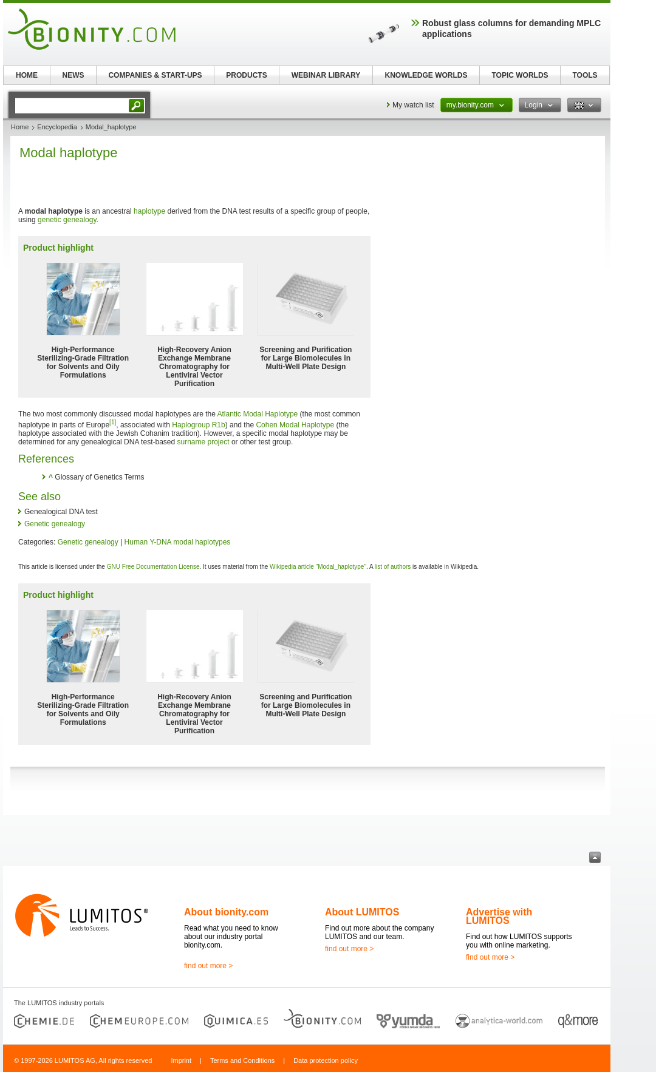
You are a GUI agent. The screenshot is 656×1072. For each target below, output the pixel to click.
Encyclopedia (57, 127)
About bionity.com (226, 912)
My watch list (413, 105)
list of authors (393, 566)
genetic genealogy (67, 219)
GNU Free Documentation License (153, 566)
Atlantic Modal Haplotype (257, 414)
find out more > (208, 966)
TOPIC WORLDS (519, 75)
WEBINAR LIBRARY (326, 75)
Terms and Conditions (242, 1060)
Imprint (181, 1060)
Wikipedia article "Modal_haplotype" (318, 566)
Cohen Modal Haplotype (295, 425)
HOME (27, 75)
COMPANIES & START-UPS (155, 75)
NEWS (73, 75)
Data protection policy (325, 1060)
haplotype (149, 211)
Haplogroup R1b (198, 425)
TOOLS (584, 75)
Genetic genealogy (54, 524)
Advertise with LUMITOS (499, 916)
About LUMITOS (362, 912)
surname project (203, 442)
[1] (112, 422)
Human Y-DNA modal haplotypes (178, 542)
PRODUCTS (246, 75)
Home (20, 127)
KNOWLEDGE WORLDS (426, 75)
